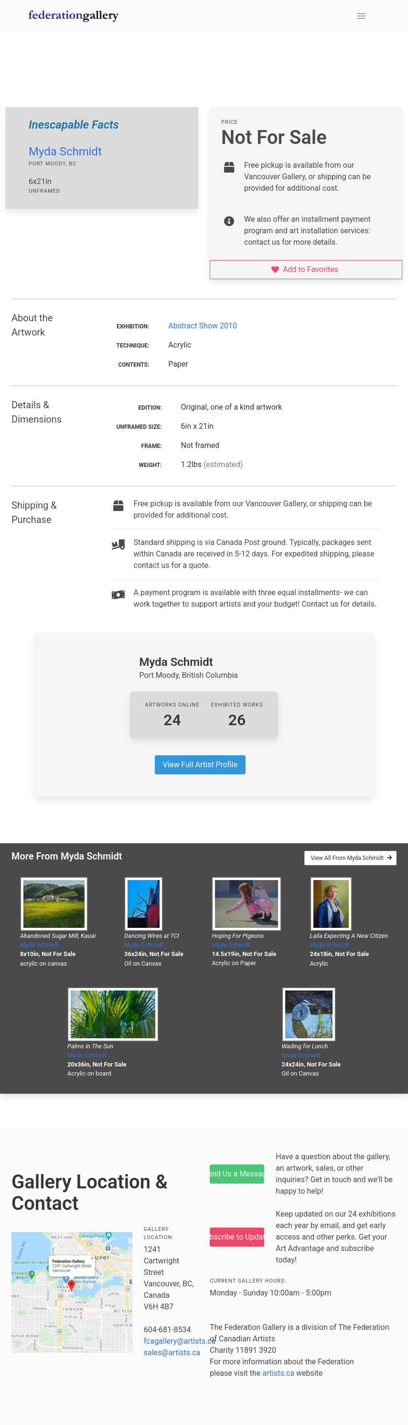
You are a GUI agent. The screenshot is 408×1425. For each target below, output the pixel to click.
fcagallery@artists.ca (180, 1341)
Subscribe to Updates (237, 1236)
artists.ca (278, 1373)
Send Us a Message (237, 1173)
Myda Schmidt (65, 151)
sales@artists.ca (172, 1352)
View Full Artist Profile (200, 764)
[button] (361, 16)
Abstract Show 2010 (202, 325)
